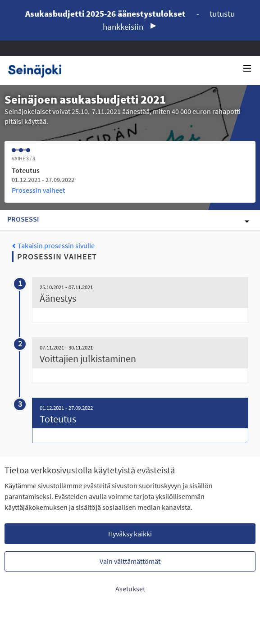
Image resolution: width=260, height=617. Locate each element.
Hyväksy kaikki (130, 533)
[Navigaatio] (247, 68)
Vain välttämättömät (130, 561)
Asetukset (130, 588)
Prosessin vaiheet (38, 190)
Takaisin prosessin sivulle (53, 245)
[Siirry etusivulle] (38, 70)
